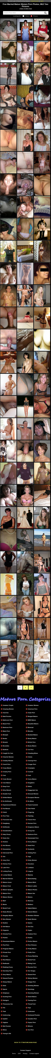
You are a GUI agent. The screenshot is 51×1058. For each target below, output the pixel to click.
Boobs (5, 738)
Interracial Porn (8, 853)
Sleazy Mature (7, 982)
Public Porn (31, 952)
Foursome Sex (7, 819)
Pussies (5, 956)
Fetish (5, 812)
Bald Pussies (7, 716)
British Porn (32, 742)
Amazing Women (8, 709)
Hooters (5, 842)
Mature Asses (7, 882)
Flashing (30, 816)
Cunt (29, 775)
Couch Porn (7, 764)
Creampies (31, 768)
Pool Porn (6, 945)
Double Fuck (7, 794)
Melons (30, 897)
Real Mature (7, 960)
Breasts (5, 742)
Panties (5, 937)
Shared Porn (32, 974)
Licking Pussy (7, 871)
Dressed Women (33, 794)
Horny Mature (32, 842)
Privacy (25, 1053)
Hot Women (6, 845)
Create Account (34, 1)
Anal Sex (6, 712)
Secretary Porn (7, 971)
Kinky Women (32, 860)
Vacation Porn (32, 1019)
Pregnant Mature (8, 948)
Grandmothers (7, 830)
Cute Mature (7, 783)
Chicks (30, 757)
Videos (26, 16)
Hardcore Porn (32, 834)
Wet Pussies (7, 1026)
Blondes (30, 731)
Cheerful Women (8, 757)
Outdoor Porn (32, 934)
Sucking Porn (7, 996)
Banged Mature (33, 716)
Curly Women (7, 779)
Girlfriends (6, 827)
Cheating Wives (33, 753)
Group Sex (31, 830)
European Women (33, 797)
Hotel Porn (31, 845)
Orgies (30, 930)
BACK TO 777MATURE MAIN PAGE (25, 1042)
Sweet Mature (32, 996)
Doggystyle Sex (33, 790)
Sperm (5, 989)
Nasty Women (7, 912)
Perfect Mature (32, 941)
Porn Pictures (32, 945)
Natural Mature (32, 912)
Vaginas (5, 1022)
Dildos (30, 786)
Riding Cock (32, 963)
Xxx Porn (31, 1030)
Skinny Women (33, 978)
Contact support (34, 1053)
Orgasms (6, 930)
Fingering (31, 812)
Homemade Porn (33, 838)
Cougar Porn (32, 764)
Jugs (29, 856)
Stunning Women (33, 993)
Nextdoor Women (33, 915)
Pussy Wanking (33, 956)
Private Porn (7, 952)
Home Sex (6, 838)
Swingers (6, 1000)
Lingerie (30, 871)
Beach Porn (6, 724)
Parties (30, 937)
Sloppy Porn (32, 982)
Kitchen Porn (7, 864)
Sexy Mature (7, 974)
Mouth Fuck (6, 908)
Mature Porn (7, 893)
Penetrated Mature (9, 941)
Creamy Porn (7, 771)
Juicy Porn (6, 860)
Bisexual (30, 727)
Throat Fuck (32, 1004)
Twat (4, 1011)
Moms (5, 904)
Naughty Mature (8, 915)
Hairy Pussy (7, 834)
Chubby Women (8, 760)
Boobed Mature (33, 735)
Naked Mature (32, 908)
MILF (4, 901)
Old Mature (6, 926)
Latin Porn (6, 867)
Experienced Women (9, 805)
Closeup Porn (32, 760)
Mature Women (7, 897)
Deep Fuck (6, 786)
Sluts (4, 985)
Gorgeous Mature (33, 827)
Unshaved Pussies (34, 1015)
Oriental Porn (7, 934)
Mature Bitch (32, 882)
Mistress (30, 901)
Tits (4, 1007)
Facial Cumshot (33, 805)
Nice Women (7, 919)
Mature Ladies (32, 886)
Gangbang (6, 823)
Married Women (8, 878)
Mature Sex (31, 893)
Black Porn (6, 731)
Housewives (7, 849)
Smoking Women (33, 985)
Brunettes (6, 746)
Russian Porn (32, 967)
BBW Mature (32, 720)
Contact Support (25, 1050)
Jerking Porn (32, 853)
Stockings (31, 989)
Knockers (31, 864)
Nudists (5, 923)
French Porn (32, 819)
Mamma (30, 875)
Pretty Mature (32, 948)
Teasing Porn (32, 1000)
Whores (30, 1026)
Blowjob (5, 735)
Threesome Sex (8, 1004)
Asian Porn (31, 712)
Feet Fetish (31, 808)
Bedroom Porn (7, 727)
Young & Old (7, 1033)
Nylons (30, 923)
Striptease (6, 993)
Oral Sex (30, 926)
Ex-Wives (31, 801)
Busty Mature (32, 746)
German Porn (32, 823)
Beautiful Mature (33, 724)
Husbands (31, 849)
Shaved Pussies (8, 978)
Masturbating (32, 878)
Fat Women (6, 808)
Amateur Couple (8, 705)
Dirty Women (7, 790)
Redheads (6, 963)
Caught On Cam (8, 753)
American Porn (32, 709)
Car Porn (31, 749)
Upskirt (5, 1019)
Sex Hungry (31, 971)
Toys (29, 1007)
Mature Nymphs (8, 889)
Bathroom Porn (8, 720)
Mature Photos (32, 889)
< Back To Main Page (25, 8)
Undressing (6, 1015)
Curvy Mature (32, 779)
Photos (34, 16)
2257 (19, 1053)
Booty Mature (32, 738)
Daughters (31, 783)
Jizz (4, 856)
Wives (5, 1030)
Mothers (30, 904)
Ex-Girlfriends (7, 801)
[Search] (25, 13)
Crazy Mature (7, 768)
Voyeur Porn (32, 1022)
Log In (41, 1)
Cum (4, 775)
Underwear (31, 1011)
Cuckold (30, 771)
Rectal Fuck (31, 960)
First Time (6, 816)
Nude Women (32, 919)
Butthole (5, 749)
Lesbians (31, 867)
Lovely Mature (7, 875)
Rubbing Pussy (8, 967)
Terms (14, 1053)
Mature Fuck (7, 886)
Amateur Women (33, 705)
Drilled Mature (7, 797)
